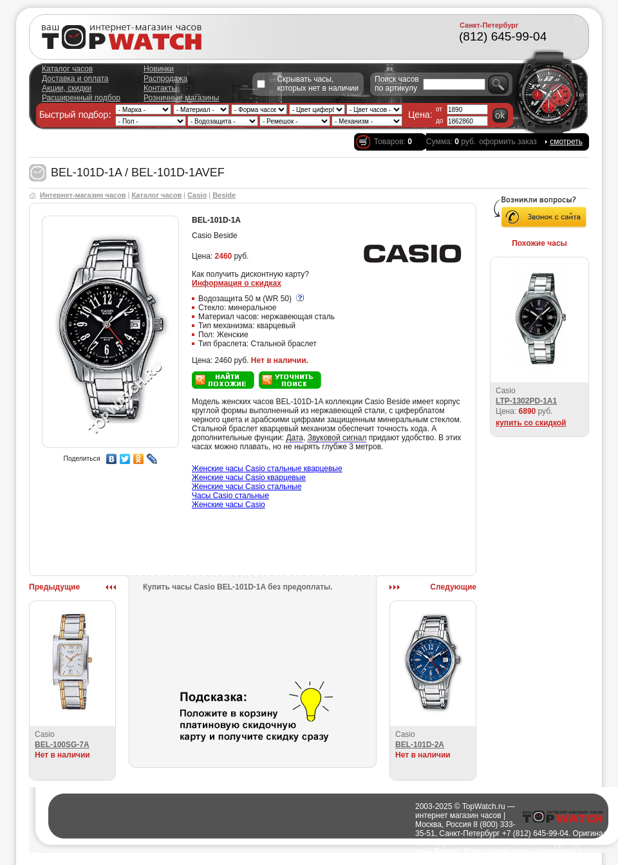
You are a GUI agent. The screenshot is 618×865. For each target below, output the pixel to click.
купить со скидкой (531, 422)
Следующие (453, 586)
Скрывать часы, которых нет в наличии (318, 84)
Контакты (160, 88)
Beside (224, 195)
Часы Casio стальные (230, 495)
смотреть (566, 141)
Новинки (159, 68)
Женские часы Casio (228, 504)
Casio (197, 195)
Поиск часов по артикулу (397, 84)
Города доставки (324, 860)
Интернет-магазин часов (83, 195)
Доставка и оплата (75, 78)
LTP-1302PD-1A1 (526, 400)
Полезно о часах (385, 860)
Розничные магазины (181, 97)
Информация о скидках (236, 283)
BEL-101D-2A (419, 744)
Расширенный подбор (81, 97)
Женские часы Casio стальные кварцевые (267, 468)
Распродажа (165, 78)
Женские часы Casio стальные (246, 486)
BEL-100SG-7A (62, 744)
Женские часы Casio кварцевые (249, 477)
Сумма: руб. (451, 141)
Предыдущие (54, 586)
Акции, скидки (66, 88)
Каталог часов (67, 68)
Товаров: (393, 141)
